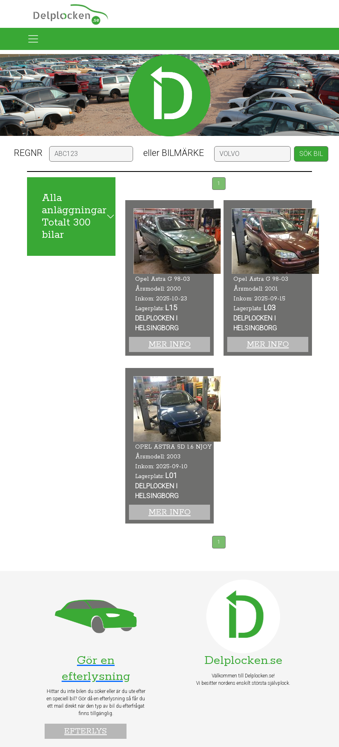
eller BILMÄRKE (173, 153)
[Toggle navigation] (33, 39)
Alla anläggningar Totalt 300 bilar (74, 216)
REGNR (28, 153)
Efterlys (85, 731)
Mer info (170, 344)
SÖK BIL (311, 154)
